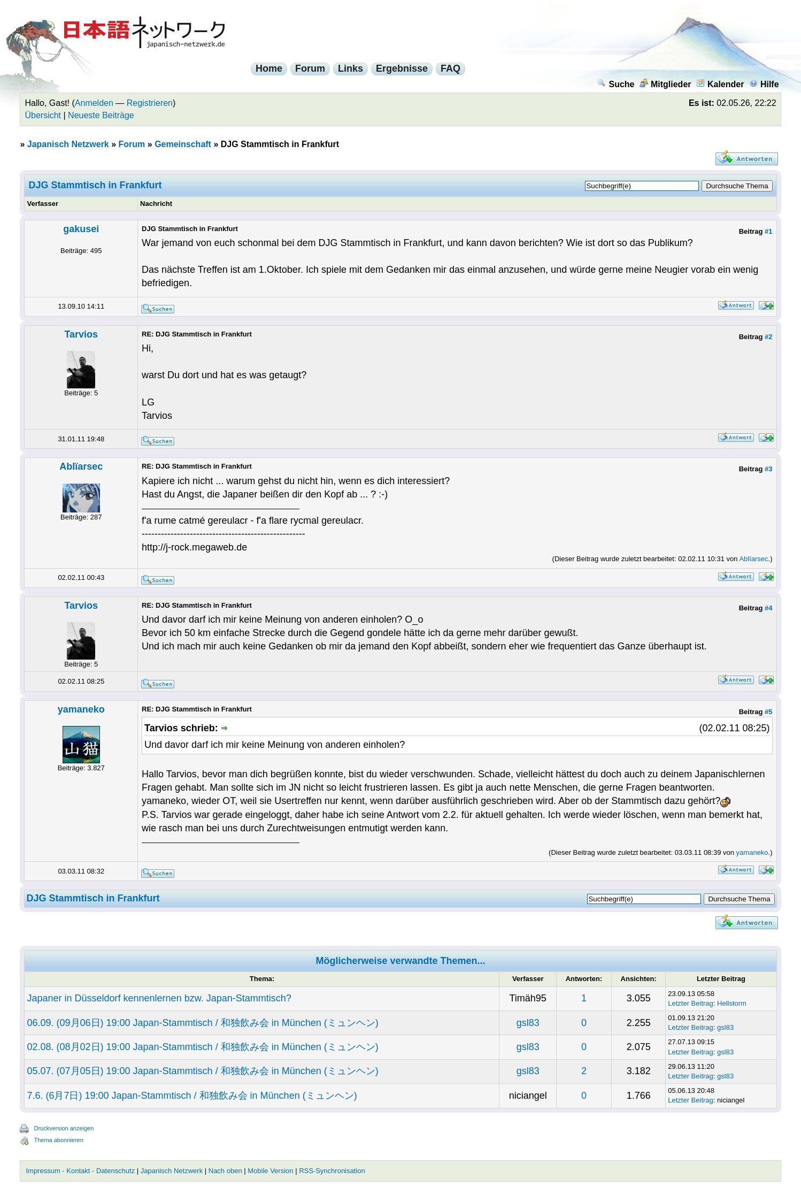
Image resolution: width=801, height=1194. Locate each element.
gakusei (81, 229)
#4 (768, 608)
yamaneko (81, 709)
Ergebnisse (402, 68)
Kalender (720, 84)
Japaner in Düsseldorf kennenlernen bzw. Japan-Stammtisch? (159, 998)
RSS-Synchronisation (332, 1171)
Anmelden (94, 103)
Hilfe (764, 84)
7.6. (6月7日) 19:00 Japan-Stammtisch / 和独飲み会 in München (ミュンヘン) (192, 1095)
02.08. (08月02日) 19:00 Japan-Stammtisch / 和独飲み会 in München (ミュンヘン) (202, 1047)
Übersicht (43, 115)
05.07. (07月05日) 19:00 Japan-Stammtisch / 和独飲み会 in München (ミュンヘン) (202, 1071)
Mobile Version (270, 1171)
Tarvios (81, 334)
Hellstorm (731, 1003)
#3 (768, 469)
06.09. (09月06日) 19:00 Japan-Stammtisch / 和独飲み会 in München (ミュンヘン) (202, 1022)
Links (350, 68)
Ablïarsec (81, 466)
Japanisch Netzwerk (68, 144)
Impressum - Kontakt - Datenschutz (80, 1171)
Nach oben (225, 1171)
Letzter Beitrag (690, 1003)
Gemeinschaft (183, 144)
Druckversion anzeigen (64, 1128)
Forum (310, 68)
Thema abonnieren (58, 1140)
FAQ (450, 68)
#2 (768, 337)
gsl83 (528, 1022)
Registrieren (150, 103)
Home (269, 68)
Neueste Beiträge (101, 115)
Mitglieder (665, 84)
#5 (768, 712)
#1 (768, 231)
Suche (615, 84)
